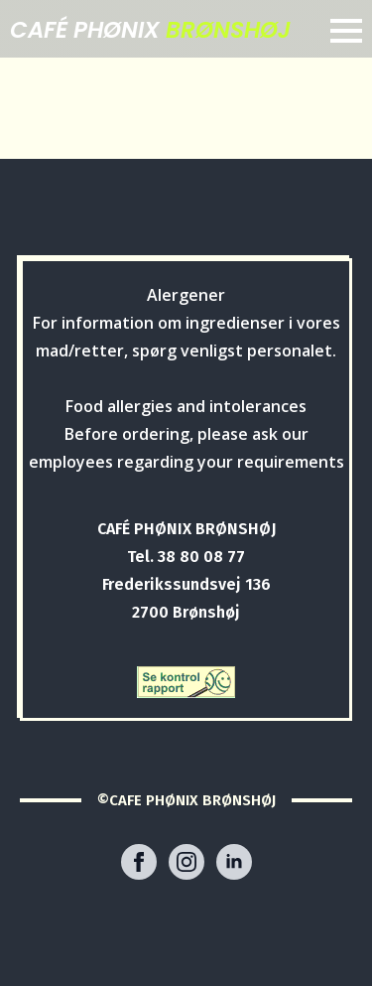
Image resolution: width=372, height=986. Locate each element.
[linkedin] (234, 862)
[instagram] (186, 862)
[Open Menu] (346, 31)
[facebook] (139, 862)
